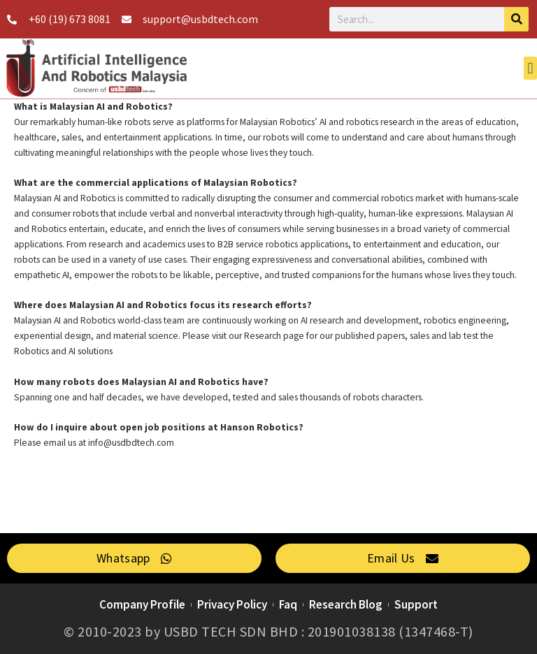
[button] (530, 68)
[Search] (516, 19)
